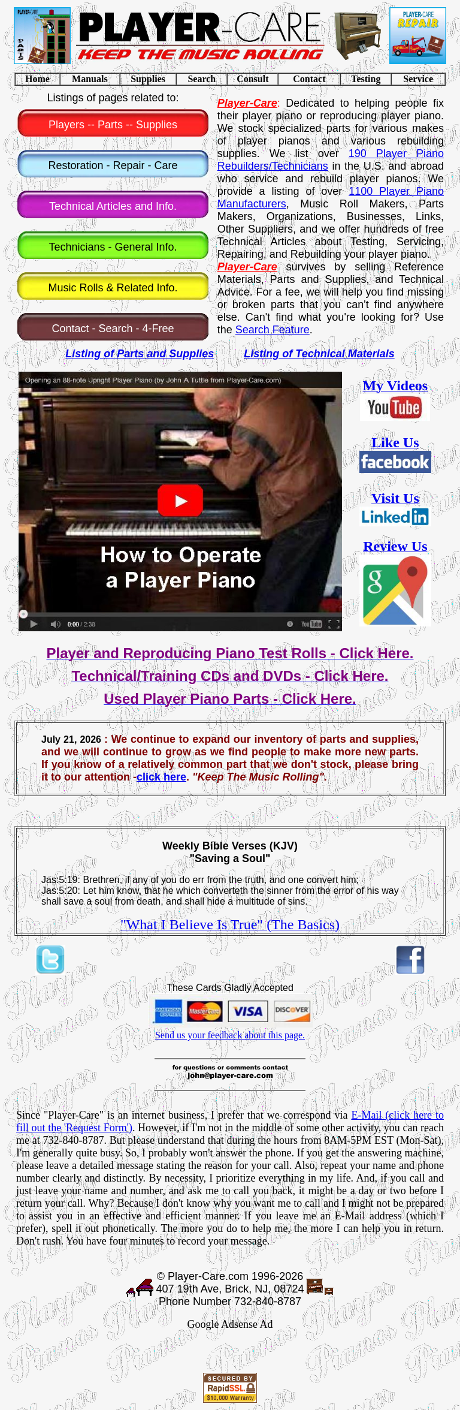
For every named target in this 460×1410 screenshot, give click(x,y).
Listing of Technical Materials (319, 354)
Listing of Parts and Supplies (139, 354)
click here (161, 777)
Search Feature (272, 330)
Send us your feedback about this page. (230, 1035)
